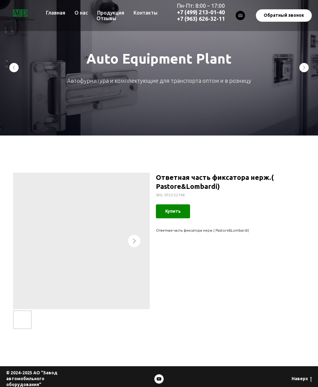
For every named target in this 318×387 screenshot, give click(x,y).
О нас (81, 13)
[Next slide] (304, 67)
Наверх (302, 379)
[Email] (240, 15)
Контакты (145, 13)
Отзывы (106, 18)
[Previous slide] (14, 67)
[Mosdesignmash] (159, 379)
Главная (55, 13)
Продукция (110, 13)
